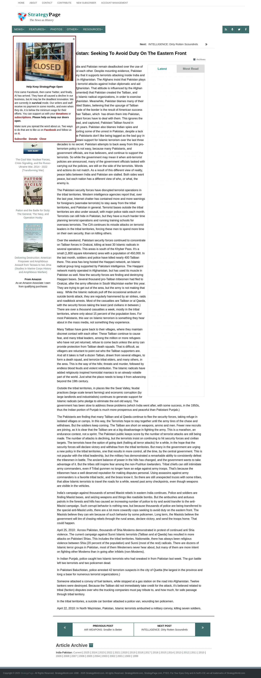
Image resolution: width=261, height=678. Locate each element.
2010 (201, 652)
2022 (109, 652)
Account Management (114, 3)
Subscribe (20, 138)
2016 (155, 652)
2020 (125, 652)
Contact (47, 3)
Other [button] (73, 29)
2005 (89, 656)
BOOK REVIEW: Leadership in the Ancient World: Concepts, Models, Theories (171, 230)
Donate (33, 138)
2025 (86, 652)
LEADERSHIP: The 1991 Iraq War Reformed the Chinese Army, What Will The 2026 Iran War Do (174, 375)
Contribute (64, 3)
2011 (194, 652)
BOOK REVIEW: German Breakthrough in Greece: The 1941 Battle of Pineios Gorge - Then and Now (176, 340)
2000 (128, 656)
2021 (117, 652)
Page (39, 17)
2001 (120, 656)
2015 (163, 652)
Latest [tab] (162, 68)
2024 (94, 652)
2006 (81, 656)
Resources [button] (93, 29)
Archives (199, 59)
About (33, 3)
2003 (105, 656)
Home (21, 3)
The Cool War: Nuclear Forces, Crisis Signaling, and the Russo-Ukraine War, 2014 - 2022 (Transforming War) (33, 148)
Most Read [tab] (190, 68)
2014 (171, 652)
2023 (102, 652)
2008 (66, 656)
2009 (58, 656)
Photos (56, 29)
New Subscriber (86, 3)
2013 (178, 652)
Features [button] (37, 29)
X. (19, 133)
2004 (97, 656)
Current (77, 652)
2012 (186, 652)
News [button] (19, 29)
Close (42, 138)
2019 (132, 652)
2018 (140, 652)
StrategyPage (27, 673)
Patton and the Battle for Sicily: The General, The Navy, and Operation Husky (33, 197)
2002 (112, 656)
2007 (74, 656)
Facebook (50, 129)
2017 (148, 652)
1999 (135, 656)
